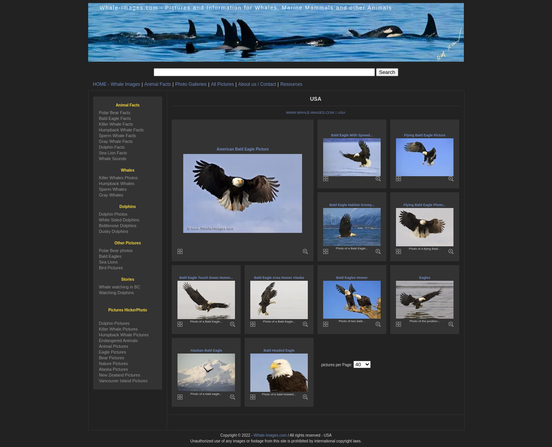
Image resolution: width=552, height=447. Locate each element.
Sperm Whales (113, 189)
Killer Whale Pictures (118, 329)
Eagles (424, 278)
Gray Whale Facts (116, 141)
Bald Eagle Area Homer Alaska (279, 278)
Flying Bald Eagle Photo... (425, 205)
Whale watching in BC (119, 287)
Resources (291, 84)
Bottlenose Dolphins (117, 225)
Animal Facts (158, 84)
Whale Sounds (113, 158)
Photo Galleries (191, 84)
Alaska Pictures (113, 369)
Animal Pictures (113, 346)
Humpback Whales (116, 183)
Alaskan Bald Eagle (206, 350)
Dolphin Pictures (114, 323)
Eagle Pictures (112, 352)
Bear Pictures (111, 357)
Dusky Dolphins (113, 231)
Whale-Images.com (270, 435)
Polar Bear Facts (114, 112)
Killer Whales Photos (118, 177)
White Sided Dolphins (119, 220)
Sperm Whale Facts (117, 135)
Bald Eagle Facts (115, 118)
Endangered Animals (118, 340)
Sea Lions (108, 262)
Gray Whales (111, 195)
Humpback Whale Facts (121, 130)
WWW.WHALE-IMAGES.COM (310, 113)
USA (341, 113)
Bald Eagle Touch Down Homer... (206, 278)
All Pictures (222, 84)
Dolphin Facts (112, 147)
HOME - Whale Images (116, 84)
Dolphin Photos (113, 214)
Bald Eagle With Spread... (352, 135)
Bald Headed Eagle (278, 350)
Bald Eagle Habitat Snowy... (351, 205)
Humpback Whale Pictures (124, 334)
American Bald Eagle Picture (243, 149)
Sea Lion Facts (113, 153)
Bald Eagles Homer (352, 278)
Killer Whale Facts (116, 124)
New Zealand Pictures (119, 375)
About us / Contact (257, 84)
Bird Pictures (111, 267)
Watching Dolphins (116, 292)
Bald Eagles (110, 256)
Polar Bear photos (116, 250)
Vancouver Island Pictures (123, 380)
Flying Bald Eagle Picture (424, 135)
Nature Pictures (113, 363)
